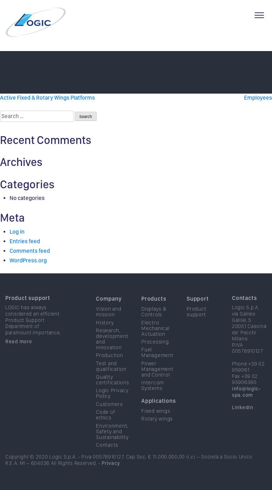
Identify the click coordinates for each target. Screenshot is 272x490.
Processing (155, 350)
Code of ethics (105, 423)
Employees (258, 97)
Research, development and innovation (112, 347)
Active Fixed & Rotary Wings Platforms (47, 97)
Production (109, 364)
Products (153, 307)
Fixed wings (155, 419)
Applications (158, 409)
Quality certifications (112, 388)
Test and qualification (111, 374)
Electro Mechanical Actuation (155, 336)
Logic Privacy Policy (112, 402)
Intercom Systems (152, 394)
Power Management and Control (157, 377)
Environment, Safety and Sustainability (112, 440)
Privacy (111, 471)
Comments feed (30, 250)
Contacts (107, 453)
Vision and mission (108, 320)
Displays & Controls (153, 320)
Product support (27, 306)
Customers (109, 413)
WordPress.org (28, 260)
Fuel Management (157, 361)
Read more (18, 350)
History (105, 331)
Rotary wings (157, 427)
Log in (17, 231)
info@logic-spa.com (246, 400)
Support (198, 307)
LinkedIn (242, 416)
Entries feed (25, 241)
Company (109, 307)
